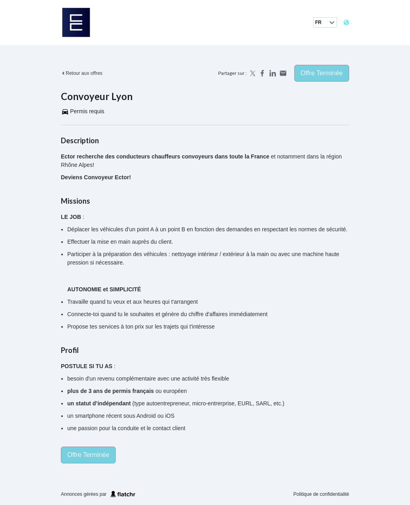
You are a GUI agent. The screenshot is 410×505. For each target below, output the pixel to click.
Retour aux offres (81, 73)
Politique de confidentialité (321, 494)
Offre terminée (322, 73)
